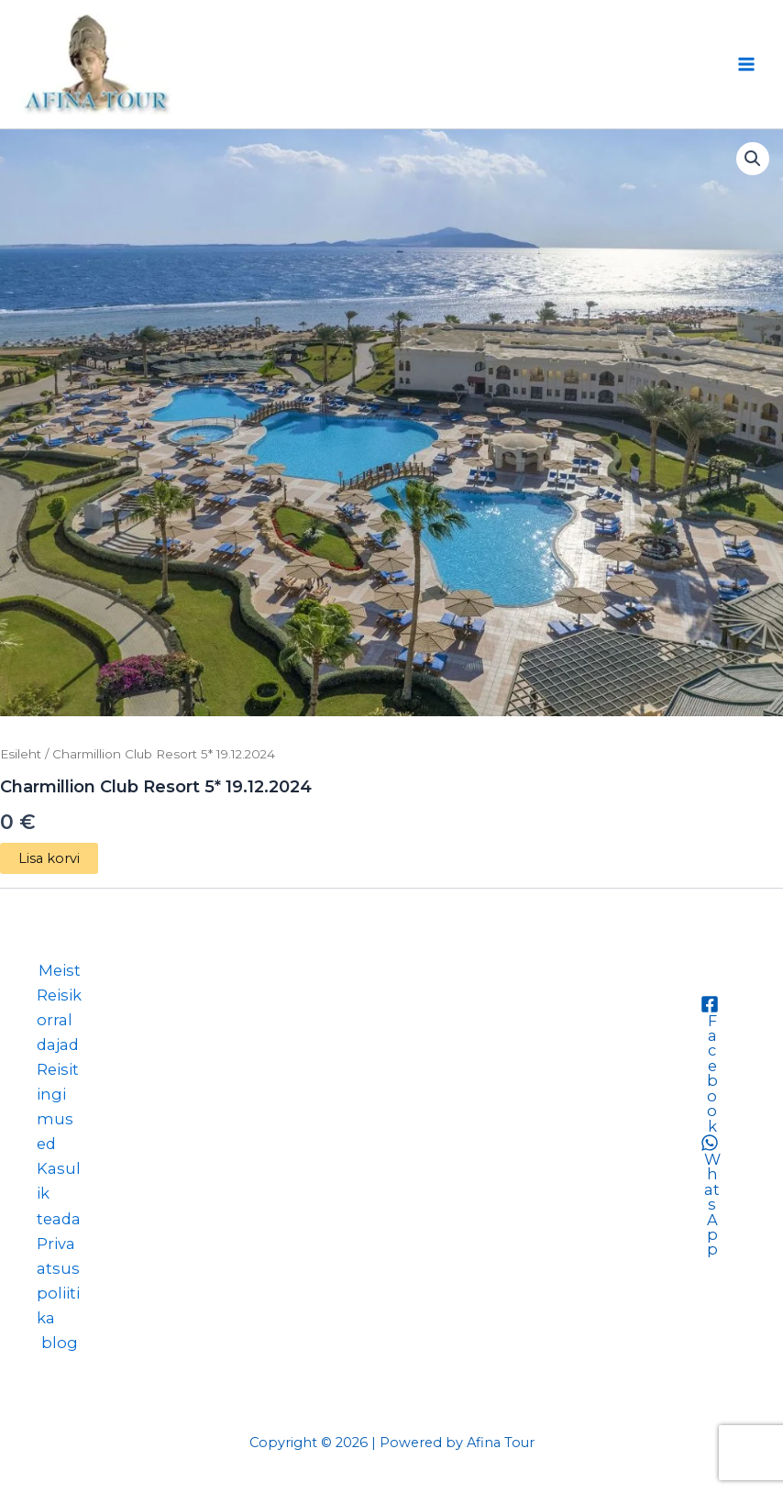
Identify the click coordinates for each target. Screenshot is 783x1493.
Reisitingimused (58, 1106)
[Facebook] (709, 1064)
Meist (60, 970)
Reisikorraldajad (59, 1020)
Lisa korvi (49, 858)
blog (59, 1342)
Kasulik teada (59, 1193)
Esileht (20, 753)
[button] (752, 158)
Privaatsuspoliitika (58, 1280)
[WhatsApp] (709, 1195)
